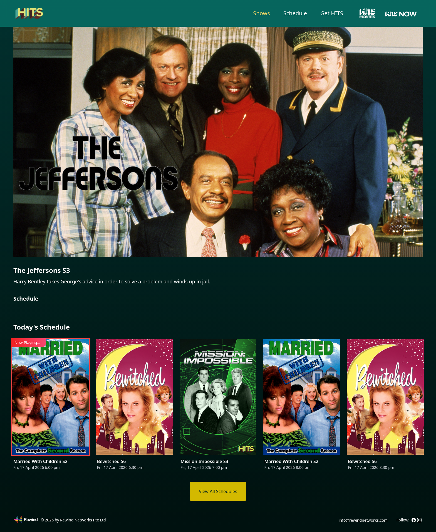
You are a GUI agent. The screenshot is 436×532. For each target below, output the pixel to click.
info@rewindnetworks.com (363, 520)
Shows (261, 13)
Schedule (295, 13)
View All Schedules (218, 491)
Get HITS (331, 13)
